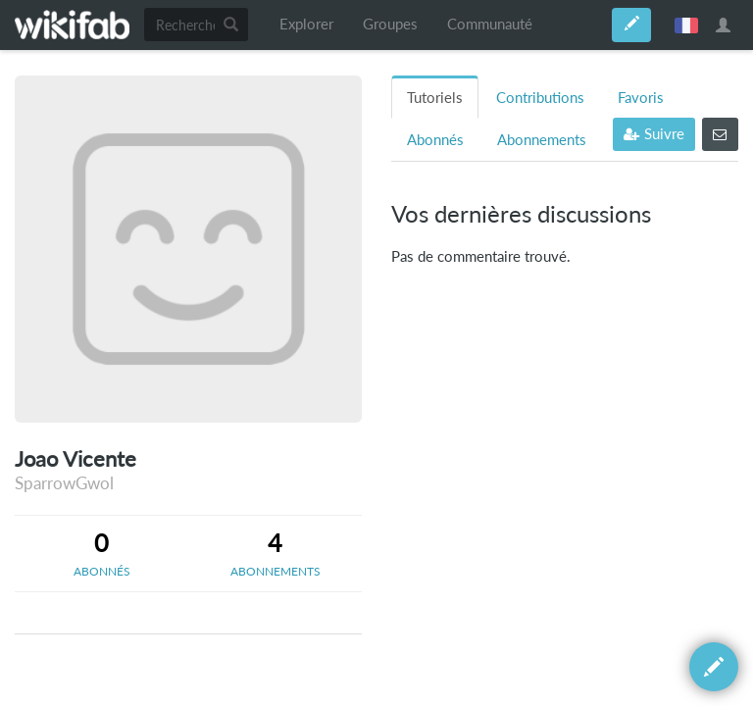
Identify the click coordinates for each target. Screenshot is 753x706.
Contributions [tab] (540, 97)
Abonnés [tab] (435, 139)
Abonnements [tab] (541, 139)
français (686, 24)
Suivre (654, 134)
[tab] (101, 553)
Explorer (306, 24)
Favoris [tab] (641, 97)
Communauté (489, 24)
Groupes (390, 24)
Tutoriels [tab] (435, 97)
